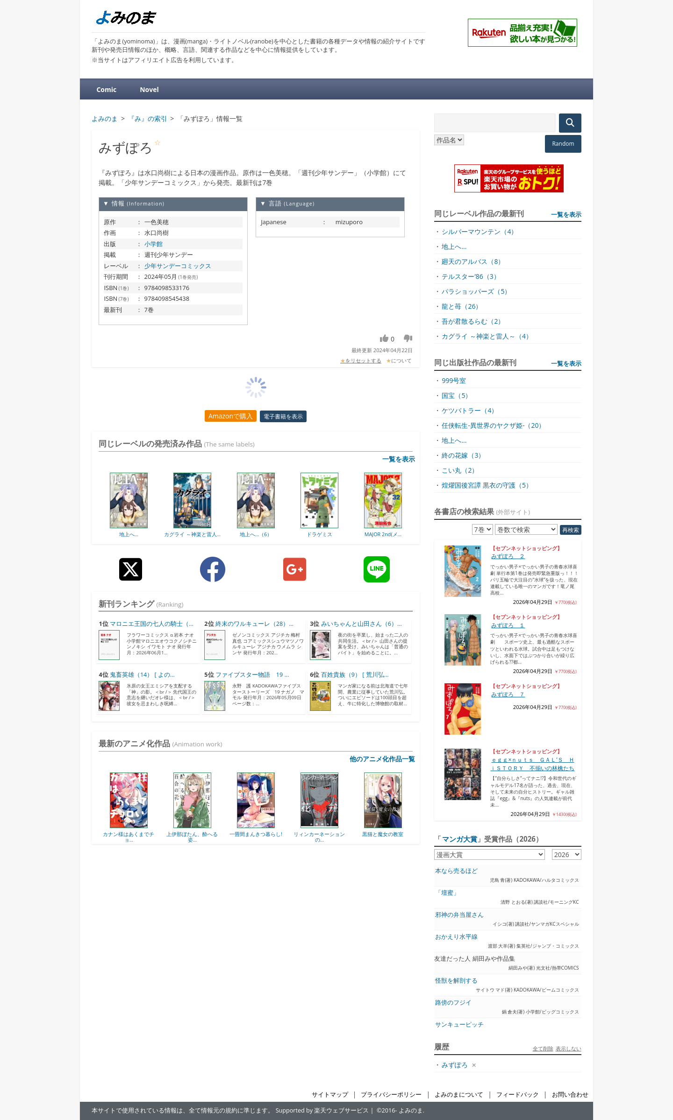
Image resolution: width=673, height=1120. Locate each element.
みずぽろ (455, 1064)
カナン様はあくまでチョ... (128, 836)
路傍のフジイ (453, 1003)
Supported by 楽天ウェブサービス (322, 1110)
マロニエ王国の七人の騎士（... (151, 624)
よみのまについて (459, 1095)
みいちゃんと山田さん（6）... (361, 624)
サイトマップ (330, 1095)
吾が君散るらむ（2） (473, 321)
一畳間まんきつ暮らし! (255, 833)
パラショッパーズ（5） (476, 291)
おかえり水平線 (456, 937)
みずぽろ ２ (508, 556)
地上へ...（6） (256, 534)
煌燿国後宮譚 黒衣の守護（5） (487, 485)
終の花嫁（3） (463, 455)
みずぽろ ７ (508, 694)
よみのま (411, 1110)
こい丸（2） (460, 470)
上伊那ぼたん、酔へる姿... (192, 836)
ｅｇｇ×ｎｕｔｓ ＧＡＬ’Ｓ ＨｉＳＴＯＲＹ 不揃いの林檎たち (532, 764)
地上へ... (129, 534)
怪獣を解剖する (456, 981)
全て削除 (543, 1048)
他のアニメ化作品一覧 (382, 758)
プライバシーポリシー (391, 1095)
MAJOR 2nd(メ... (383, 534)
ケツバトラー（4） (470, 410)
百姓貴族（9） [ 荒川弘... (355, 675)
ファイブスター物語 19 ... (252, 675)
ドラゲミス (319, 534)
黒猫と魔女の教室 (382, 833)
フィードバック (517, 1095)
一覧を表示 (398, 458)
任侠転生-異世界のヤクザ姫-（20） (493, 425)
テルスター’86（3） (471, 276)
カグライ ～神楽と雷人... (192, 534)
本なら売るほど (456, 871)
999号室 (454, 380)
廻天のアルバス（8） (473, 261)
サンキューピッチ (459, 1024)
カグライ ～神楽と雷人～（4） (487, 336)
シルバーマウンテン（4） (479, 231)
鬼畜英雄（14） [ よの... (142, 675)
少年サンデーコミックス (177, 266)
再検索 (570, 530)
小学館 (153, 244)
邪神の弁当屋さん (459, 915)
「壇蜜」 (447, 893)
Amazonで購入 (230, 415)
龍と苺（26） (462, 306)
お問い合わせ (570, 1095)
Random (563, 144)
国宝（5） (457, 395)
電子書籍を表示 (283, 416)
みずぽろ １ (508, 625)
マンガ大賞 (459, 839)
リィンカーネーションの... (319, 836)
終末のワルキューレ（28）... (254, 624)
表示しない (568, 1048)
